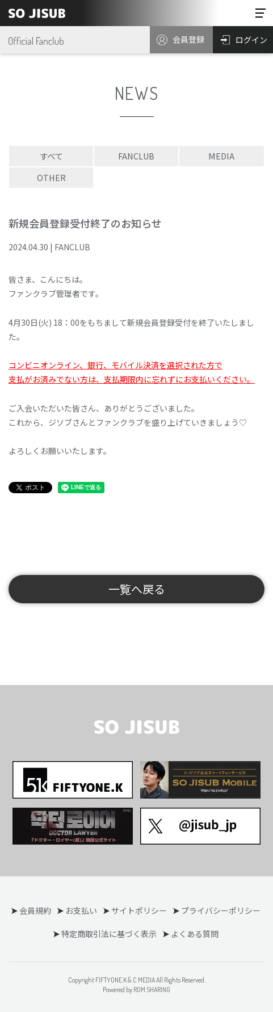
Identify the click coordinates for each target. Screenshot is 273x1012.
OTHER (51, 177)
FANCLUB (136, 156)
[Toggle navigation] (260, 13)
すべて (51, 156)
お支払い (81, 910)
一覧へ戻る (136, 589)
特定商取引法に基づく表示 (109, 933)
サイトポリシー (139, 910)
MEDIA (221, 156)
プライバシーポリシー (221, 910)
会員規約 (35, 910)
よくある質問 (195, 933)
